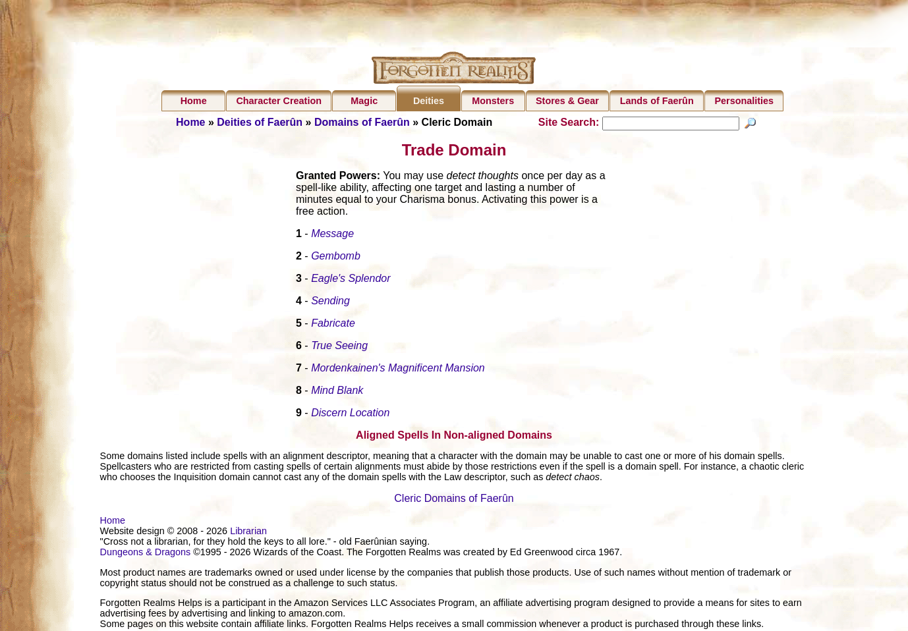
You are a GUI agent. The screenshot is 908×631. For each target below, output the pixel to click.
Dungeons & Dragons (145, 554)
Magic (364, 101)
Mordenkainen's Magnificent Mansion (398, 369)
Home (194, 101)
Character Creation (279, 101)
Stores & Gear (567, 101)
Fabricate (333, 325)
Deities (428, 101)
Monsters (493, 101)
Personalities (744, 101)
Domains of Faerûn (362, 122)
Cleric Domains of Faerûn (453, 500)
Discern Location (350, 414)
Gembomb (335, 257)
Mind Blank (337, 392)
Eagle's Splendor (350, 280)
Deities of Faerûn (259, 122)
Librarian (248, 533)
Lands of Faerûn (657, 101)
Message (332, 235)
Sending (330, 302)
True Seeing (339, 347)
